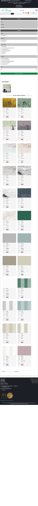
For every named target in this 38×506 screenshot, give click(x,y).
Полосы (3, 53)
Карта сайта (35, 386)
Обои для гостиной (5, 62)
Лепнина (19, 27)
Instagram (3, 393)
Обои (19, 22)
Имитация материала (6, 51)
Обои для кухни (5, 58)
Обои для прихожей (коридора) (7, 61)
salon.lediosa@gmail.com (15, 0)
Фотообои (19, 24)
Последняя (16, 375)
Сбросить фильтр (19, 73)
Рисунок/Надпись (5, 49)
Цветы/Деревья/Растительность (8, 48)
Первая (3, 375)
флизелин (4, 40)
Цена (19, 67)
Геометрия (4, 46)
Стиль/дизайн (19, 44)
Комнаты (19, 56)
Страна (19, 33)
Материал (19, 38)
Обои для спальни (5, 60)
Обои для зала (4, 64)
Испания (3, 35)
